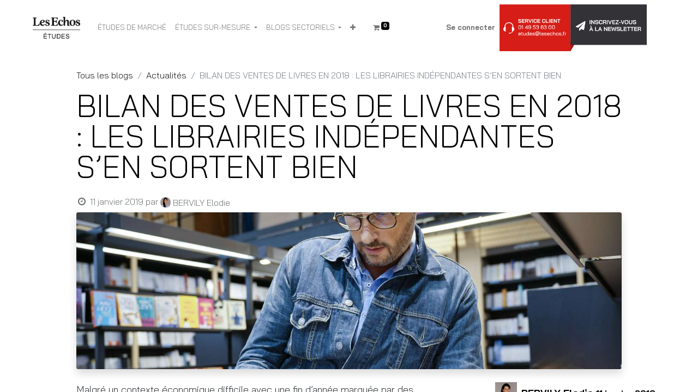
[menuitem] (132, 28)
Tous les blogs (104, 75)
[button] (353, 28)
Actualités (166, 75)
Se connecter (470, 27)
